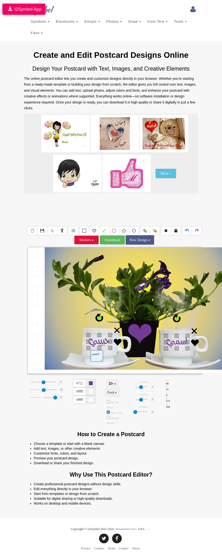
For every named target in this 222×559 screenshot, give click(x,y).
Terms (111, 548)
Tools (180, 21)
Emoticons (67, 21)
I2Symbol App (24, 9)
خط (112, 383)
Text (97, 355)
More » (166, 173)
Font (112, 392)
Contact (124, 548)
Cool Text (157, 21)
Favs (37, 33)
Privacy (86, 548)
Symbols (40, 21)
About (136, 548)
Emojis (92, 21)
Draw (134, 21)
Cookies (99, 548)
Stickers (86, 240)
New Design (139, 240)
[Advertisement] (112, 209)
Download (112, 240)
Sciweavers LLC (125, 529)
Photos (114, 21)
